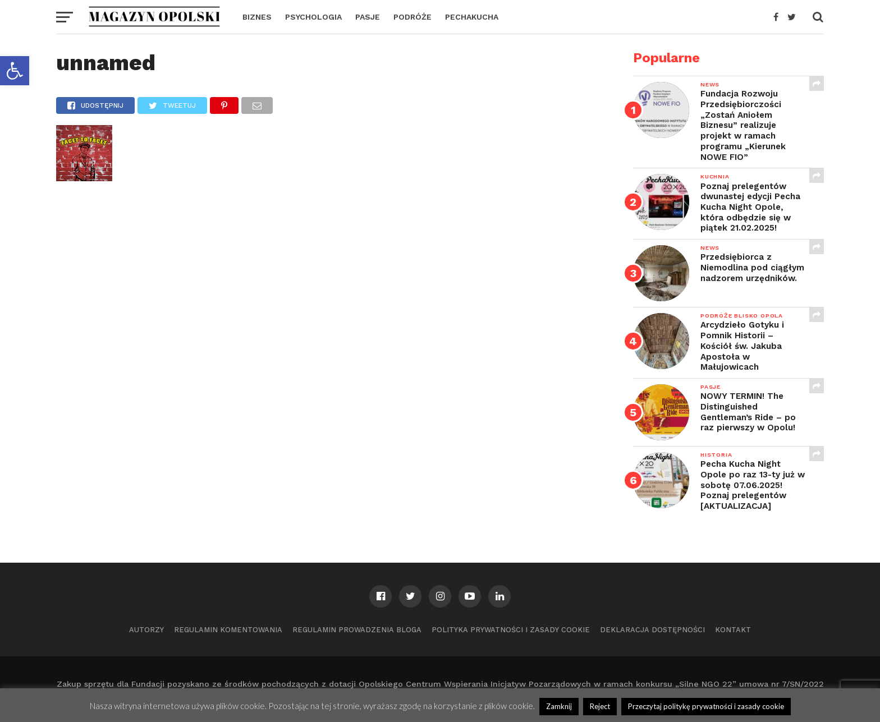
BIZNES (257, 16)
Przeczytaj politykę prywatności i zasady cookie (706, 706)
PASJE (367, 16)
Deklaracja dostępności (652, 630)
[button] (14, 70)
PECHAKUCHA (471, 16)
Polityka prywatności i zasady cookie (511, 630)
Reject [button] (600, 706)
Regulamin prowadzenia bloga (356, 630)
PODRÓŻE (412, 16)
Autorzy (146, 630)
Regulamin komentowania (228, 630)
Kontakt (733, 630)
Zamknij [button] (559, 706)
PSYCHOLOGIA (313, 16)
